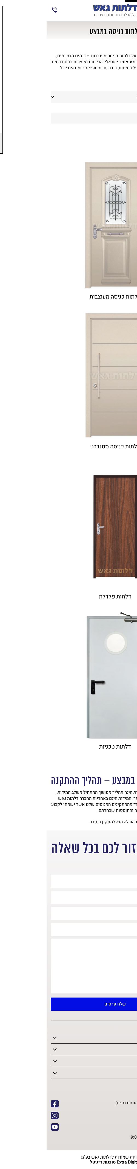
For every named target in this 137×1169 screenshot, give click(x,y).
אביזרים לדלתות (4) (109, 150)
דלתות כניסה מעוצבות (68, 297)
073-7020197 (8, 10)
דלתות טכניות (68, 747)
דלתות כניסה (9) (112, 141)
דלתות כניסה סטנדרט (68, 446)
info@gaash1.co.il (111, 1122)
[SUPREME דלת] (68, 225)
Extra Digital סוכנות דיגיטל (68, 1162)
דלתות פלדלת (68, 597)
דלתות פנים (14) (112, 131)
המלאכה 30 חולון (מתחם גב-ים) (101, 1103)
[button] (129, 987)
